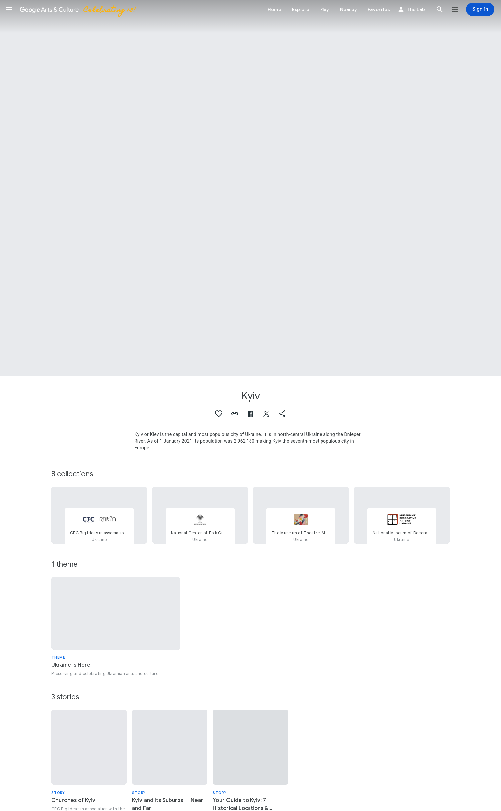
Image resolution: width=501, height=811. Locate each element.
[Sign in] (480, 9)
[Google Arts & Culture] (77, 9)
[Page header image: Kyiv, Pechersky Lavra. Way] (250, 188)
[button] (9, 9)
